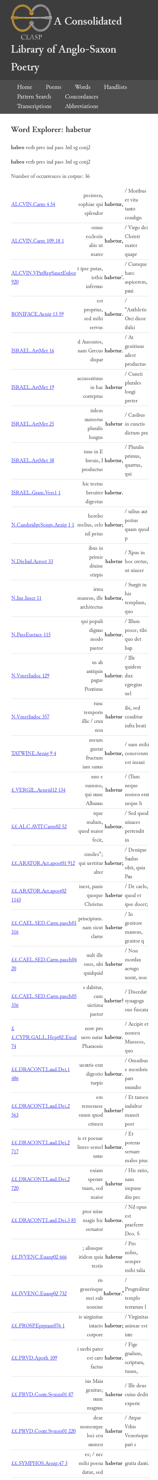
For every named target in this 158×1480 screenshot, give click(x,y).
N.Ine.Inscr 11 (26, 598)
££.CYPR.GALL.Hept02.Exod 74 (44, 1037)
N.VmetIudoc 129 (30, 676)
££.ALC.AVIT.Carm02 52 (39, 827)
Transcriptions (34, 106)
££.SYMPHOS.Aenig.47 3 (39, 1463)
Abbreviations (81, 106)
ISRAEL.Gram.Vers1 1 (36, 493)
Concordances (81, 96)
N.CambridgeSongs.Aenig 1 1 (42, 525)
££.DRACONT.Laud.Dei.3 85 (43, 1220)
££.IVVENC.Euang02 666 (39, 1257)
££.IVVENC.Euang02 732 (39, 1294)
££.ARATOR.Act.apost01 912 (43, 863)
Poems (53, 87)
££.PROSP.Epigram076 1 (38, 1326)
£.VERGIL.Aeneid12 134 (38, 790)
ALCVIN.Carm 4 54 (33, 204)
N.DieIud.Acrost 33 (32, 562)
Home (24, 87)
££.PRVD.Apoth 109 (34, 1358)
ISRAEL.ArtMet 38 (32, 461)
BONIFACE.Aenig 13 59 (37, 314)
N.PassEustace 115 (31, 635)
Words (82, 87)
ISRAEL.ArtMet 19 (32, 387)
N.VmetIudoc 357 (30, 717)
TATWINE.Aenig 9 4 (33, 753)
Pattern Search (34, 96)
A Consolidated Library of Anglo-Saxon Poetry (66, 44)
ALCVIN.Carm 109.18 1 (37, 241)
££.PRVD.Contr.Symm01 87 (42, 1395)
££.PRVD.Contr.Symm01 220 (43, 1431)
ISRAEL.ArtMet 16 (32, 351)
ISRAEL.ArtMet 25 (32, 424)
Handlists (115, 87)
